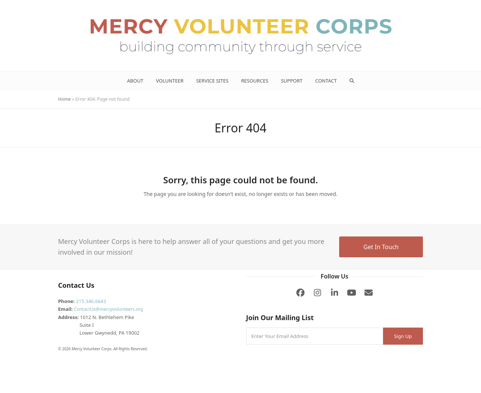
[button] (352, 80)
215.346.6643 (91, 301)
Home (64, 99)
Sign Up (403, 336)
